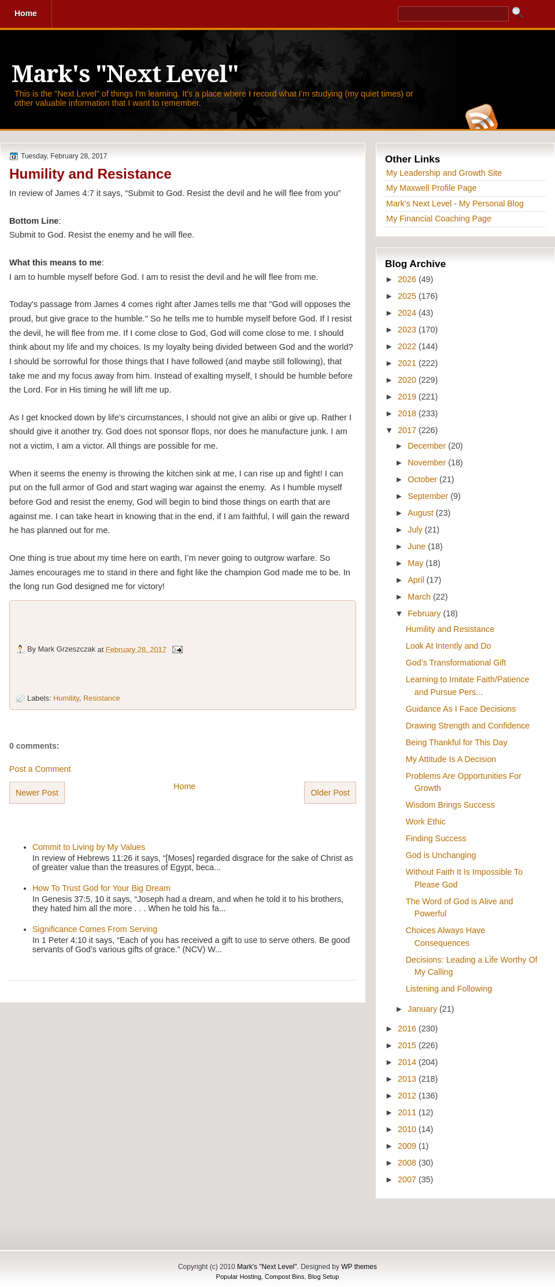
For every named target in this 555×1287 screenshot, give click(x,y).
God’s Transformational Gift (456, 662)
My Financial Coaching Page (438, 218)
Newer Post (37, 792)
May (417, 563)
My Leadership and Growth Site (444, 172)
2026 (408, 279)
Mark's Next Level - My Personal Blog (455, 203)
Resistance (101, 698)
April (417, 580)
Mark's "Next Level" (125, 74)
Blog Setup (323, 1276)
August (421, 512)
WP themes (359, 1267)
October (423, 479)
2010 (408, 1129)
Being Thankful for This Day (457, 742)
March (420, 596)
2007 (408, 1179)
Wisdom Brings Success (450, 804)
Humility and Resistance (90, 174)
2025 (408, 296)
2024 (408, 312)
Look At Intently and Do (448, 645)
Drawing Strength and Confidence (468, 725)
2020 (408, 379)
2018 (408, 413)
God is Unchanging (441, 855)
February (425, 613)
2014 (408, 1062)
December (428, 445)
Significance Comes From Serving (94, 929)
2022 (408, 346)
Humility (66, 698)
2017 (408, 430)
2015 (408, 1045)
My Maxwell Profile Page (431, 188)
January (423, 1009)
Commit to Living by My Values (88, 847)
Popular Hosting (238, 1276)
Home (184, 786)
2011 (408, 1112)
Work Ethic (426, 821)
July (416, 529)
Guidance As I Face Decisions (461, 708)
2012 (408, 1095)
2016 (408, 1028)
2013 (408, 1078)
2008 (408, 1162)
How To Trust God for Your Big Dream (101, 888)
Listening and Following (449, 988)
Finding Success (436, 838)
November (428, 462)
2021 (408, 363)
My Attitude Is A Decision (451, 759)
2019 (408, 396)
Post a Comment (40, 769)
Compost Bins (284, 1276)
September (429, 496)
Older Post (330, 792)
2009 (408, 1146)
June (418, 546)
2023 (408, 329)
